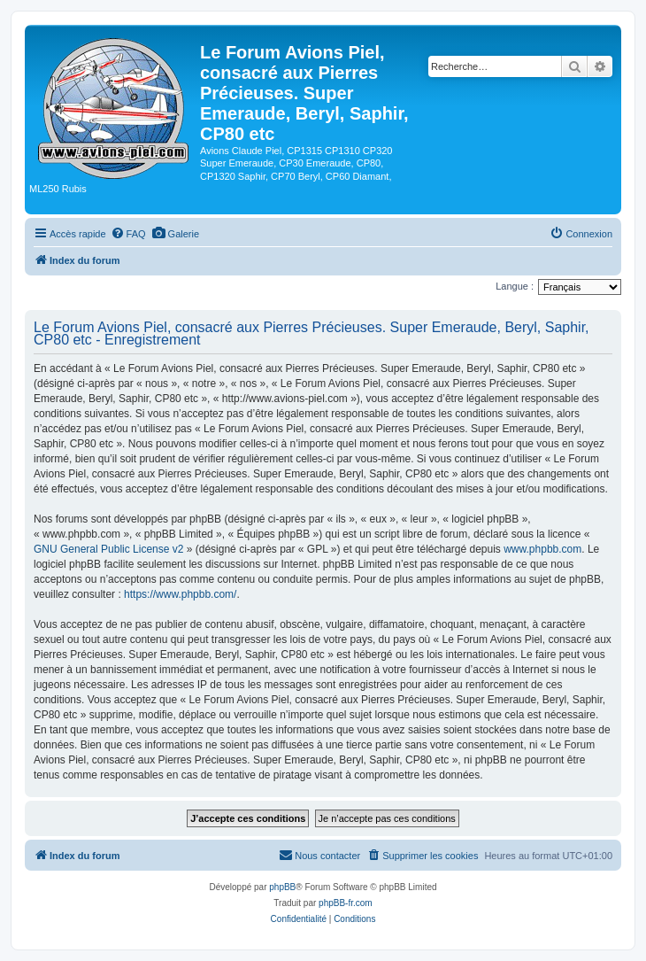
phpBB (282, 887)
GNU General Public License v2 (108, 549)
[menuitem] (128, 233)
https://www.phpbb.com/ (180, 594)
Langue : (515, 286)
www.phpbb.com (542, 549)
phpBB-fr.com (346, 903)
